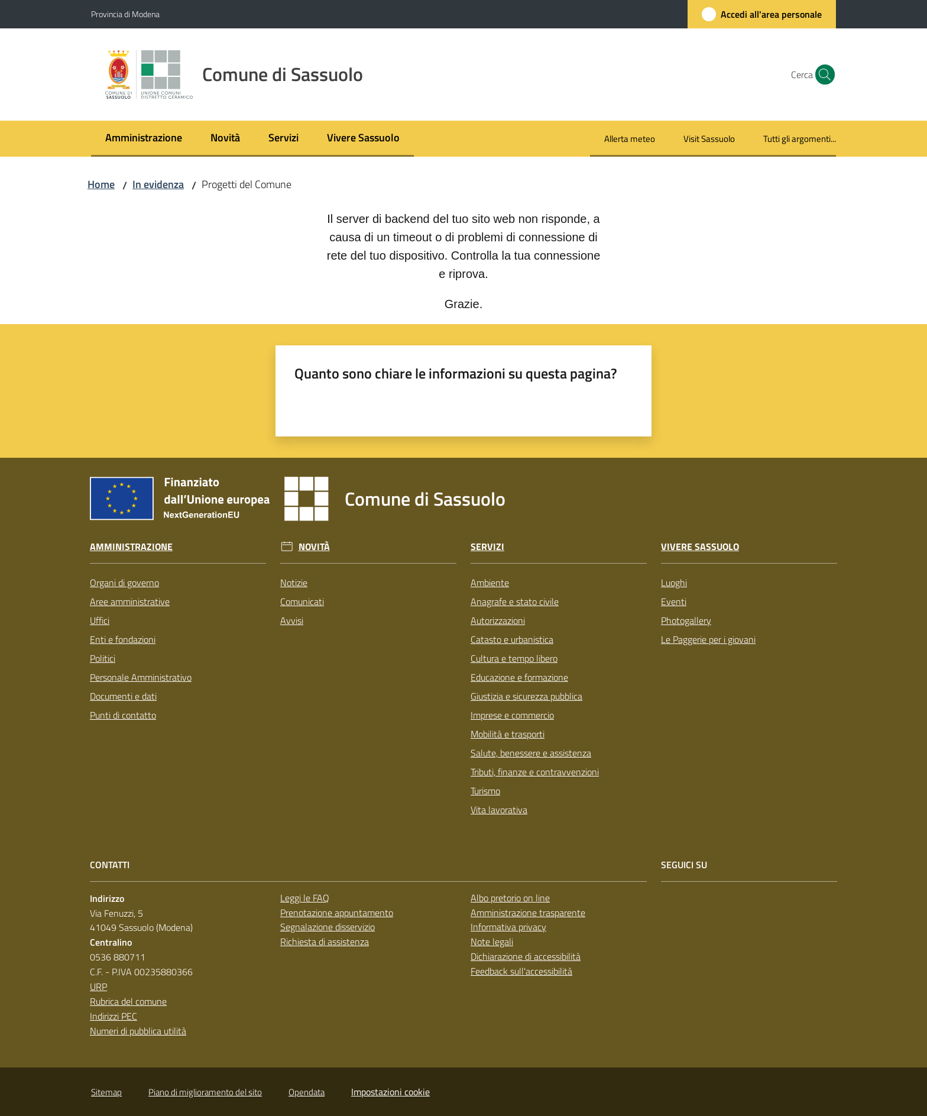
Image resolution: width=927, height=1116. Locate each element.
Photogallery (686, 620)
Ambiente (490, 582)
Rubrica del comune (128, 1001)
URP (98, 986)
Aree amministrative (130, 601)
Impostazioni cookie (390, 1092)
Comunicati (302, 601)
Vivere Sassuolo (700, 547)
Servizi (487, 547)
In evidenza (158, 184)
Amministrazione (131, 547)
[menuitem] (143, 139)
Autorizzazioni (498, 620)
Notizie (293, 582)
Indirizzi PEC (113, 1016)
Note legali (492, 941)
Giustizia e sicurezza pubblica (526, 696)
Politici (102, 658)
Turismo (485, 791)
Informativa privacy (508, 927)
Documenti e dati (123, 696)
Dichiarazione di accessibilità (526, 956)
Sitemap (106, 1092)
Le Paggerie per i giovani (708, 639)
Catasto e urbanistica (512, 639)
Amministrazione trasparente (528, 912)
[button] (822, 74)
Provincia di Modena (125, 14)
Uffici (99, 620)
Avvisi (291, 620)
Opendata (307, 1092)
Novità (314, 547)
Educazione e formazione (519, 677)
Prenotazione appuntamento (336, 912)
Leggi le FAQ (304, 898)
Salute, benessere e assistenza (531, 753)
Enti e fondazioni (122, 639)
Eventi (673, 601)
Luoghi (674, 582)
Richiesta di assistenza (324, 941)
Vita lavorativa (499, 810)
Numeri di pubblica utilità (138, 1031)
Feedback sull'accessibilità (521, 971)
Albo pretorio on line (510, 898)
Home (101, 184)
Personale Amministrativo (141, 677)
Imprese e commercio (512, 715)
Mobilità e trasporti (507, 734)
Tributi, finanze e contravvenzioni (535, 772)
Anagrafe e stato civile (515, 601)
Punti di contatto (123, 715)
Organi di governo (124, 582)
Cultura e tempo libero (514, 658)
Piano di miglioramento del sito (205, 1092)
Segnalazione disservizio (327, 927)
